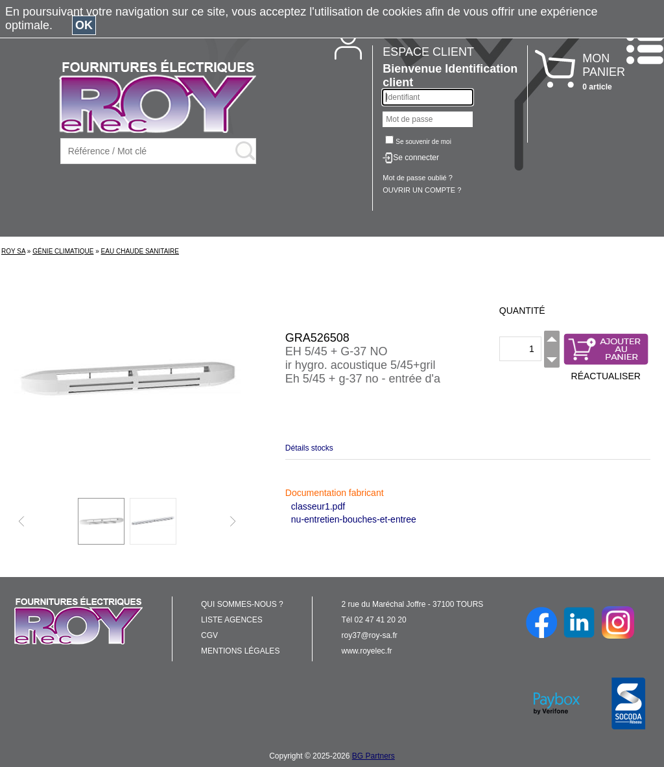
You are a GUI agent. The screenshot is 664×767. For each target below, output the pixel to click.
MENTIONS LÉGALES (240, 650)
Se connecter (416, 157)
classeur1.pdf (318, 506)
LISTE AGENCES (232, 619)
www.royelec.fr (367, 650)
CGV (209, 635)
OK (84, 25)
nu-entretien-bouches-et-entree (353, 519)
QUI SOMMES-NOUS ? (242, 604)
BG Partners (373, 756)
